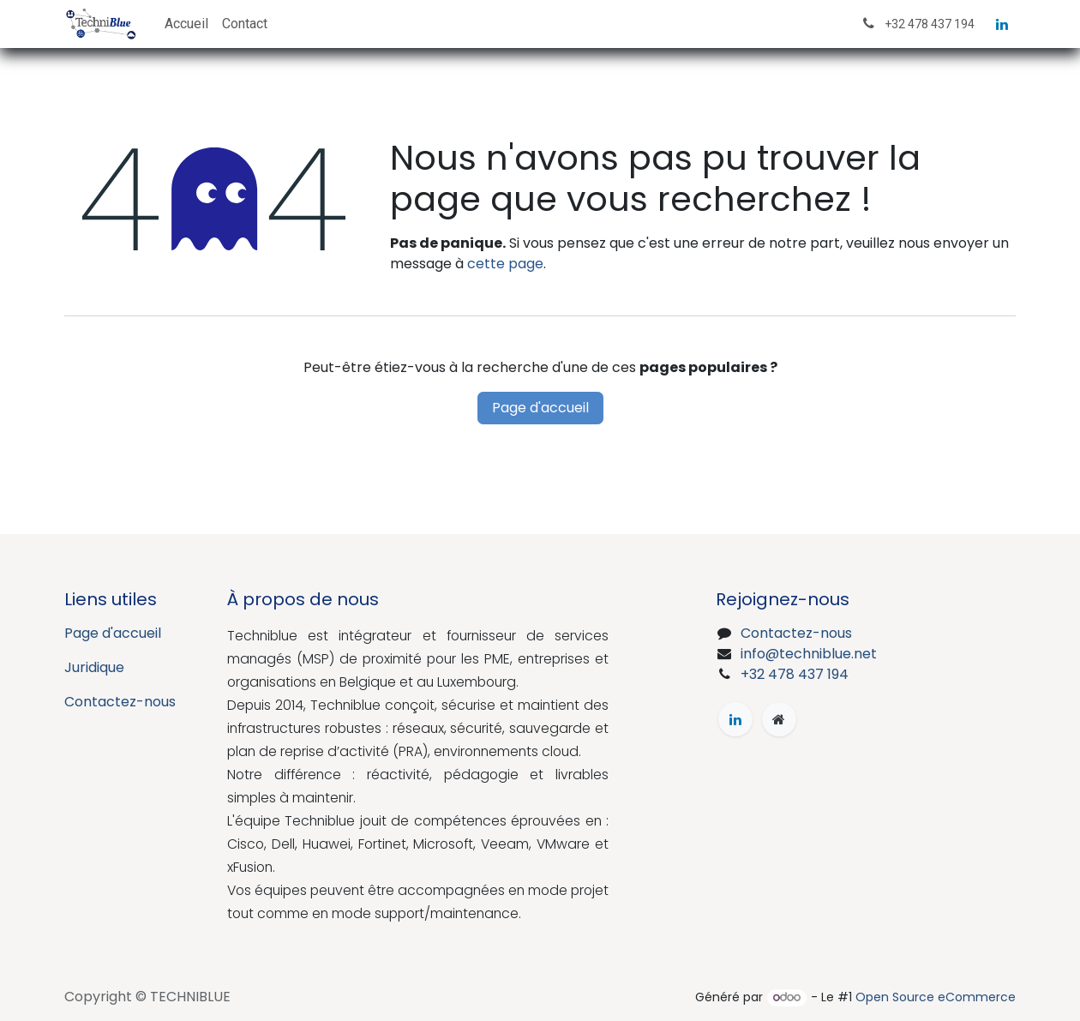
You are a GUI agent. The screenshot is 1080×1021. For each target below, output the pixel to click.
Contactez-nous (120, 702)
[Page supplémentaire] (779, 719)
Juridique (94, 667)
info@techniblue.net (809, 654)
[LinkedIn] (1002, 24)
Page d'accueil (540, 407)
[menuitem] (186, 24)
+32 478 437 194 (795, 674)
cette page (505, 263)
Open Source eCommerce (935, 997)
